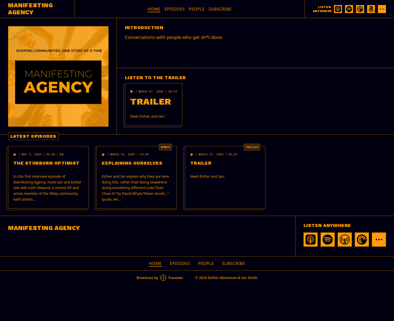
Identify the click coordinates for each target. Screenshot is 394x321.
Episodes (174, 9)
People (197, 9)
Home (153, 9)
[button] (132, 91)
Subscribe (220, 9)
